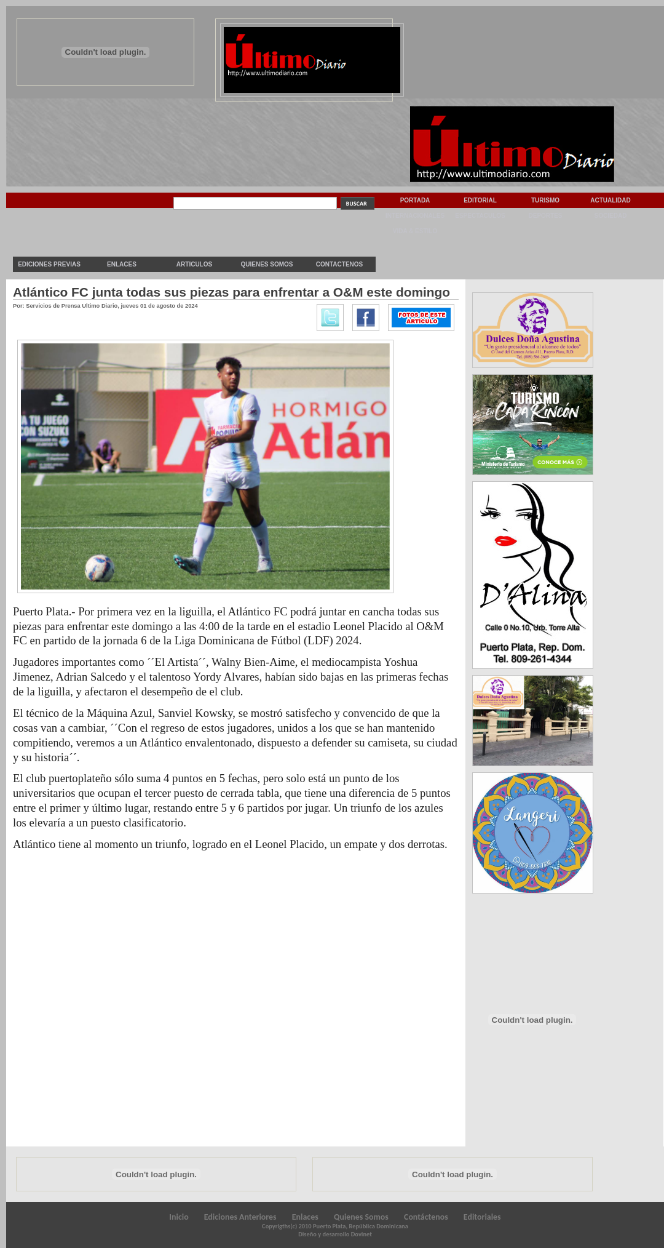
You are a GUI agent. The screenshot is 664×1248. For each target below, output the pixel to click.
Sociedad (611, 215)
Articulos (194, 264)
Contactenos (339, 264)
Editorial (480, 200)
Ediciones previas (49, 264)
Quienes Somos (266, 264)
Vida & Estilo (415, 231)
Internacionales (415, 215)
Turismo (545, 200)
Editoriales (482, 1217)
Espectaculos (480, 215)
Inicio (178, 1217)
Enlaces (121, 264)
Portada (415, 200)
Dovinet (361, 1234)
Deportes (545, 215)
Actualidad (610, 200)
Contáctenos (426, 1217)
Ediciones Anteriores (240, 1217)
